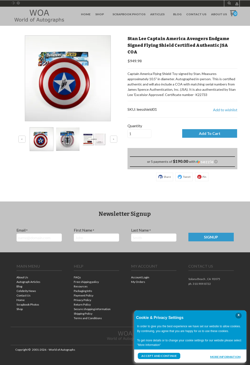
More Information (225, 356)
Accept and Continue (159, 356)
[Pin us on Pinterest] (18, 3)
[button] (229, 3)
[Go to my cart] (233, 15)
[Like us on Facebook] (13, 3)
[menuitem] (85, 14)
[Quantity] (139, 133)
